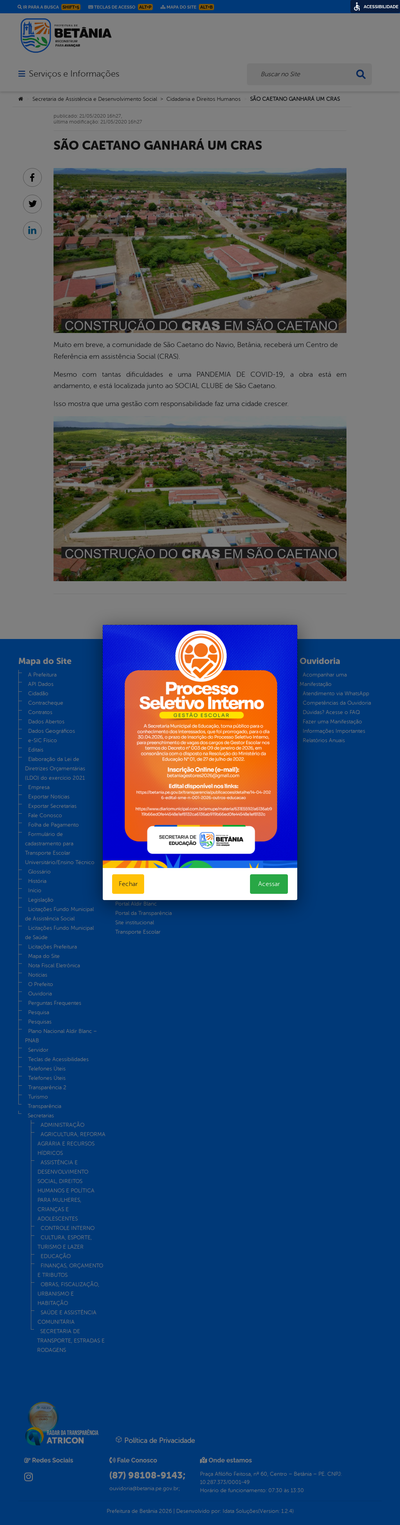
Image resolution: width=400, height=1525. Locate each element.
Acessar (269, 884)
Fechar (128, 884)
